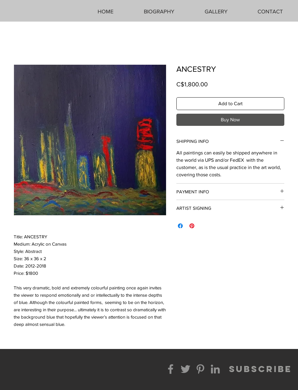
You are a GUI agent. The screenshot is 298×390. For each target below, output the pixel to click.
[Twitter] (185, 369)
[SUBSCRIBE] (260, 369)
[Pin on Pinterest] (192, 226)
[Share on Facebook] (180, 226)
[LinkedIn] (215, 369)
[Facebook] (170, 369)
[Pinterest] (200, 369)
